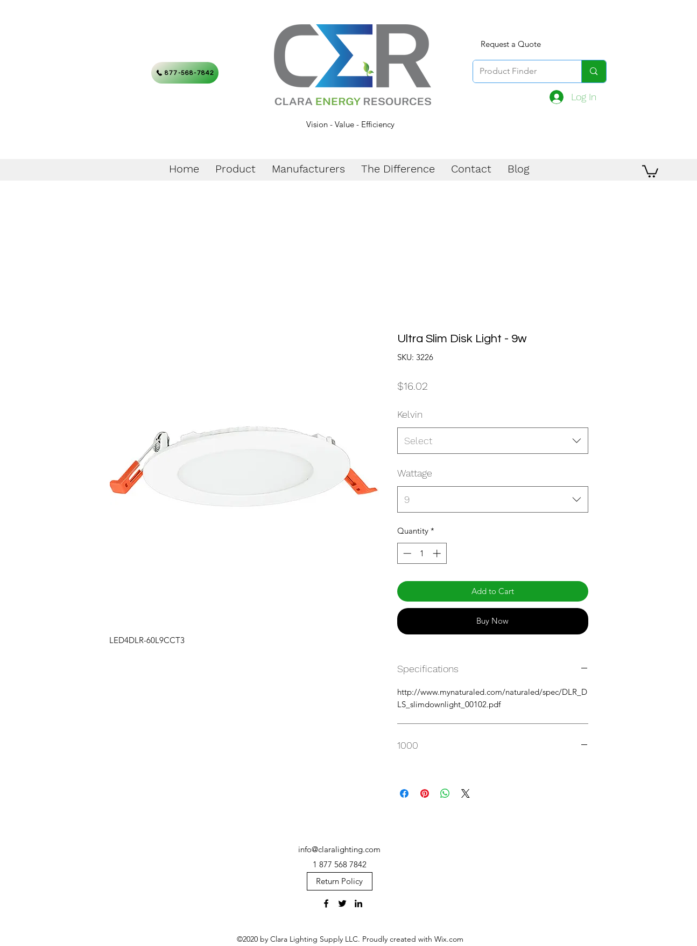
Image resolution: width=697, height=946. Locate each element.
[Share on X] (465, 793)
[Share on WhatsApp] (445, 793)
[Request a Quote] (511, 44)
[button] (650, 170)
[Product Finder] (519, 71)
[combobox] (492, 440)
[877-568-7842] (185, 73)
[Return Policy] (339, 881)
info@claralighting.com (339, 849)
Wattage (414, 473)
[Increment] (438, 553)
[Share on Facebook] (404, 793)
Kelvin (410, 414)
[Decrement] (406, 553)
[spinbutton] (422, 553)
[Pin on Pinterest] (424, 793)
